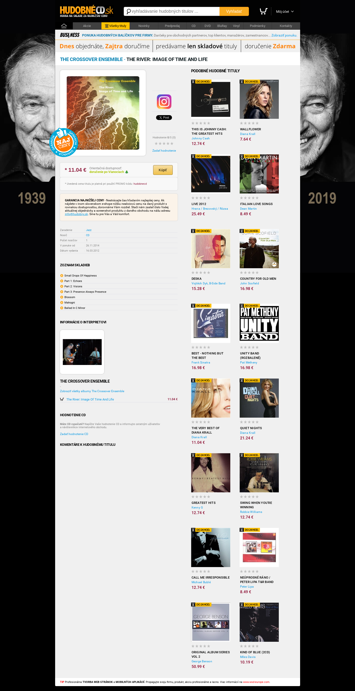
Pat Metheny (248, 362)
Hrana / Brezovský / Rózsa (210, 208)
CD (194, 26)
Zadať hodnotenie (164, 150)
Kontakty (286, 26)
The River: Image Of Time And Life (90, 399)
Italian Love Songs (256, 204)
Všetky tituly (115, 26)
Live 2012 (199, 204)
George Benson (202, 661)
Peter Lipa (247, 586)
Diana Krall (248, 134)
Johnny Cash (201, 138)
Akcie (87, 26)
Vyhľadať (234, 11)
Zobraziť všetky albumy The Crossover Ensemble (92, 391)
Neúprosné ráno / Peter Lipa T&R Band (257, 580)
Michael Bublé (201, 582)
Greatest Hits (204, 503)
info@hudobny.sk (76, 214)
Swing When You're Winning (256, 505)
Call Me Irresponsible (211, 577)
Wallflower (250, 129)
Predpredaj (172, 26)
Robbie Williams (251, 512)
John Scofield (249, 283)
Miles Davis (248, 657)
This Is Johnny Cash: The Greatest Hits (209, 131)
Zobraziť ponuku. (284, 35)
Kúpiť (163, 170)
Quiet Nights (251, 428)
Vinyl (236, 26)
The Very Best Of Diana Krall (206, 430)
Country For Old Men (258, 278)
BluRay (222, 26)
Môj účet (282, 11)
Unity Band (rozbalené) (250, 356)
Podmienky (257, 26)
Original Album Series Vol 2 (211, 654)
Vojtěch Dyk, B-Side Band (209, 283)
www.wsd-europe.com (256, 682)
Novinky (143, 26)
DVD (208, 26)
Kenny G (197, 507)
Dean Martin (248, 208)
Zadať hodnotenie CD (74, 434)
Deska (197, 278)
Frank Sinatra (201, 362)
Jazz (88, 230)
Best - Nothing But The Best (208, 356)
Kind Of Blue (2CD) (255, 652)
